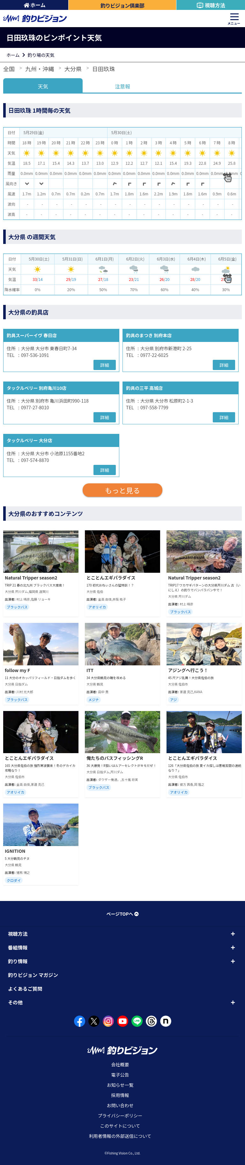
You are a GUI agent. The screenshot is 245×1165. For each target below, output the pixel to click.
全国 (9, 68)
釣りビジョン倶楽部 (122, 5)
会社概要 (120, 1064)
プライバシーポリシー (120, 1115)
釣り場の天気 (41, 55)
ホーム (35, 5)
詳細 (104, 365)
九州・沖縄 (39, 68)
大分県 (73, 68)
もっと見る (122, 490)
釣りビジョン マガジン (33, 974)
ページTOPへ (122, 914)
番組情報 (17, 947)
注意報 (122, 86)
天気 (43, 86)
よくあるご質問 (25, 988)
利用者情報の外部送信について (120, 1136)
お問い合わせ (120, 1105)
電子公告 (120, 1074)
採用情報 (120, 1095)
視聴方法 (210, 5)
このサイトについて (120, 1126)
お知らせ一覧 (120, 1085)
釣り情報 (17, 961)
